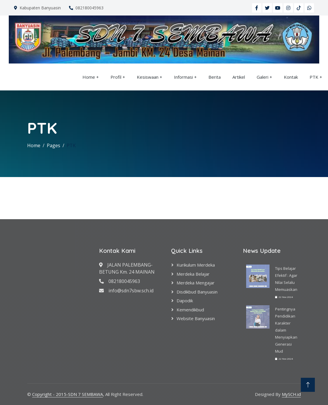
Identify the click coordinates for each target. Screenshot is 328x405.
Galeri (262, 77)
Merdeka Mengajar (196, 283)
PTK (314, 77)
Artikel (238, 77)
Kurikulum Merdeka (196, 265)
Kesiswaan (147, 77)
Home (88, 77)
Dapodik (185, 300)
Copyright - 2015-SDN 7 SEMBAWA (67, 394)
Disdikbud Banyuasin (197, 292)
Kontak (291, 77)
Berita (214, 77)
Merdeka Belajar (193, 274)
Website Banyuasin (196, 318)
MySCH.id (291, 394)
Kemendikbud (190, 310)
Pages (53, 145)
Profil (116, 77)
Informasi (183, 77)
